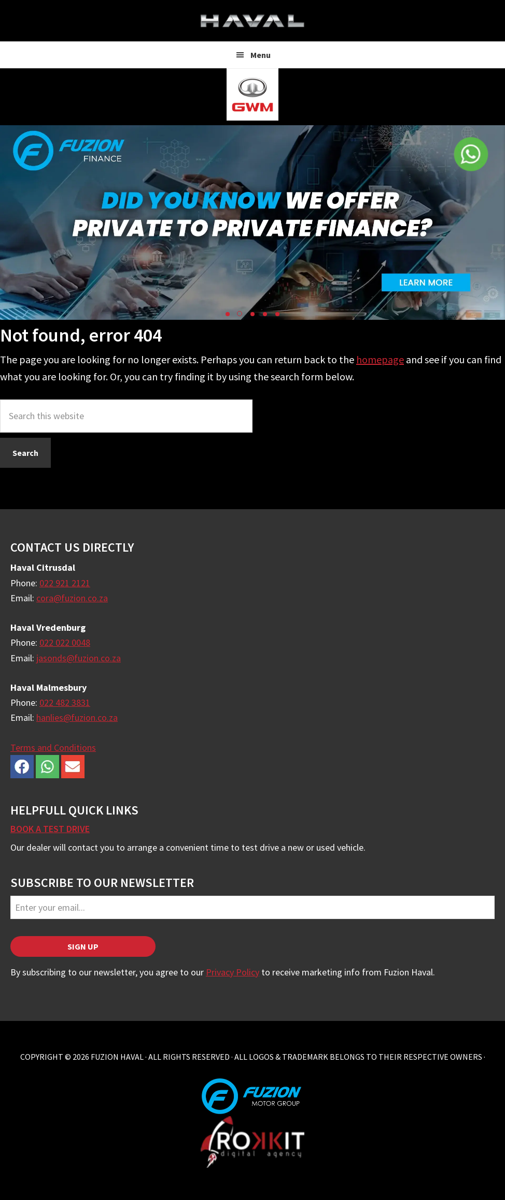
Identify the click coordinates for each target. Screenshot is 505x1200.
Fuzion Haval (252, 20)
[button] (227, 314)
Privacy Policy (232, 972)
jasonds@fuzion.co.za (78, 658)
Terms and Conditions (53, 747)
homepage (380, 359)
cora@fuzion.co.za (72, 598)
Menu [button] (260, 55)
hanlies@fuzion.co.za (77, 717)
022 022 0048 (64, 642)
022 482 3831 (64, 702)
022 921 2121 (64, 583)
